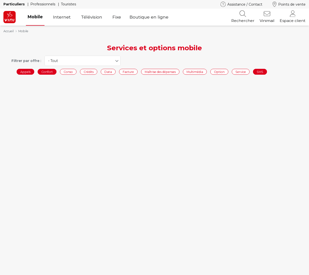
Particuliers (14, 4)
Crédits (89, 71)
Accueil (8, 31)
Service (240, 71)
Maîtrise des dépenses (160, 71)
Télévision (91, 17)
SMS (260, 71)
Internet (62, 17)
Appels (25, 71)
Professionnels (43, 4)
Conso (68, 71)
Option (219, 71)
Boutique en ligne (149, 17)
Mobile (35, 16)
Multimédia (195, 71)
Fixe (116, 17)
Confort (47, 71)
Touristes (68, 4)
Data (108, 71)
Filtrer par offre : (26, 61)
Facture (128, 71)
